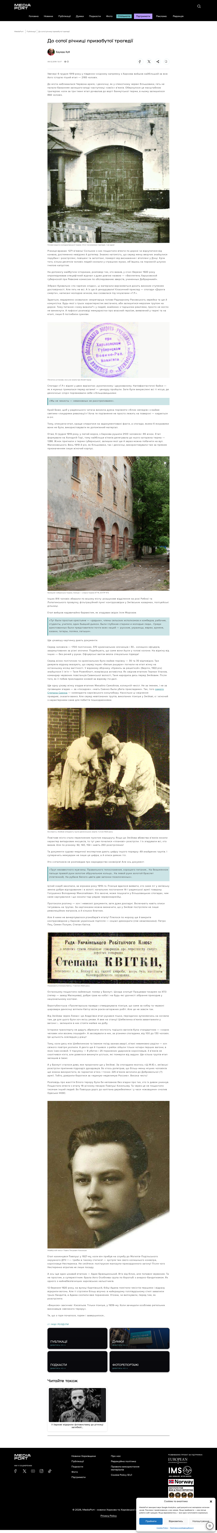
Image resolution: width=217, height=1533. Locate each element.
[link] (16, 1474)
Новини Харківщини (83, 1459)
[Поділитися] (158, 62)
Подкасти (95, 16)
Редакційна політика (123, 1464)
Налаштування (200, 1521)
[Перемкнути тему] (209, 1525)
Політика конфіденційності (182, 1528)
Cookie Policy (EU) (121, 1478)
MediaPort (19, 31)
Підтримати (143, 16)
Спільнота (124, 16)
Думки (80, 16)
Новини (48, 16)
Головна (34, 16)
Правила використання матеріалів (125, 1471)
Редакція (180, 16)
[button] (210, 1501)
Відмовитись (176, 1521)
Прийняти (151, 1521)
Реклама (161, 16)
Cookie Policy (162, 1528)
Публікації (64, 16)
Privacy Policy (109, 1519)
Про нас (116, 1459)
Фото (109, 16)
